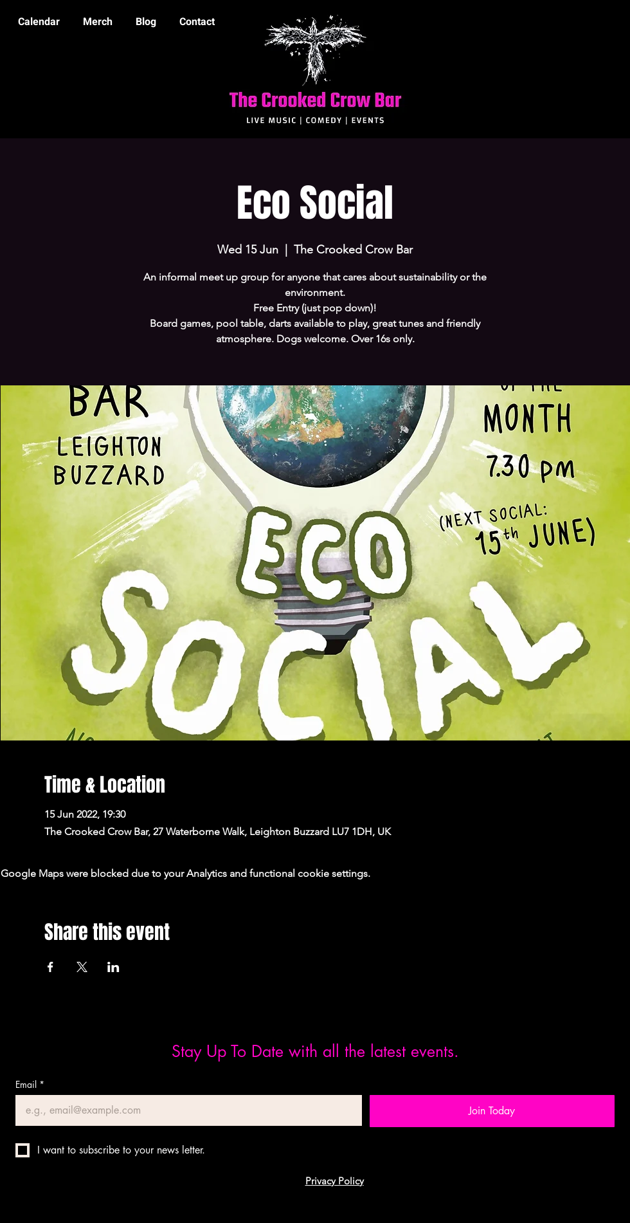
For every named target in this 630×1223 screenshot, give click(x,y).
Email (29, 1084)
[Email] (185, 1110)
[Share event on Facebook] (50, 967)
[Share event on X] (82, 967)
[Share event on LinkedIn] (113, 967)
